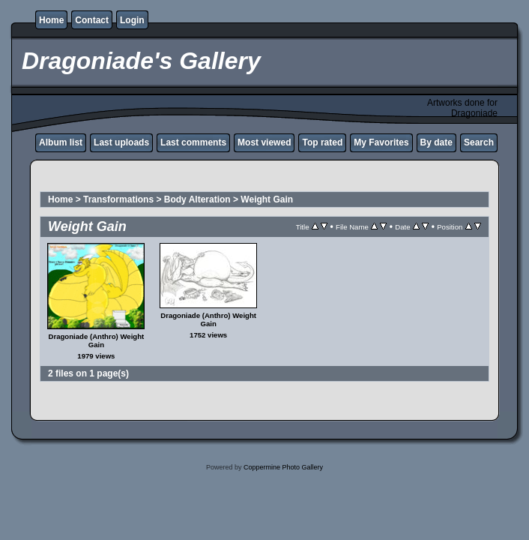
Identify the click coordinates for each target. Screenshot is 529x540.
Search (479, 142)
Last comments (193, 142)
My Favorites (381, 142)
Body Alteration (197, 199)
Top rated (322, 142)
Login (132, 20)
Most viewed (264, 142)
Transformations (118, 199)
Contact (92, 20)
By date (436, 142)
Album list (60, 142)
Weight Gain (267, 199)
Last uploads (121, 142)
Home (51, 20)
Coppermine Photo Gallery (283, 467)
